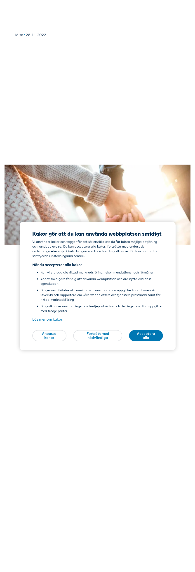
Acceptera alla (146, 335)
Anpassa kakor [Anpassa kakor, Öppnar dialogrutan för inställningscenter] (49, 335)
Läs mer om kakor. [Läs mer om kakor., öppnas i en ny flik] (47, 319)
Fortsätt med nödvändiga (98, 335)
